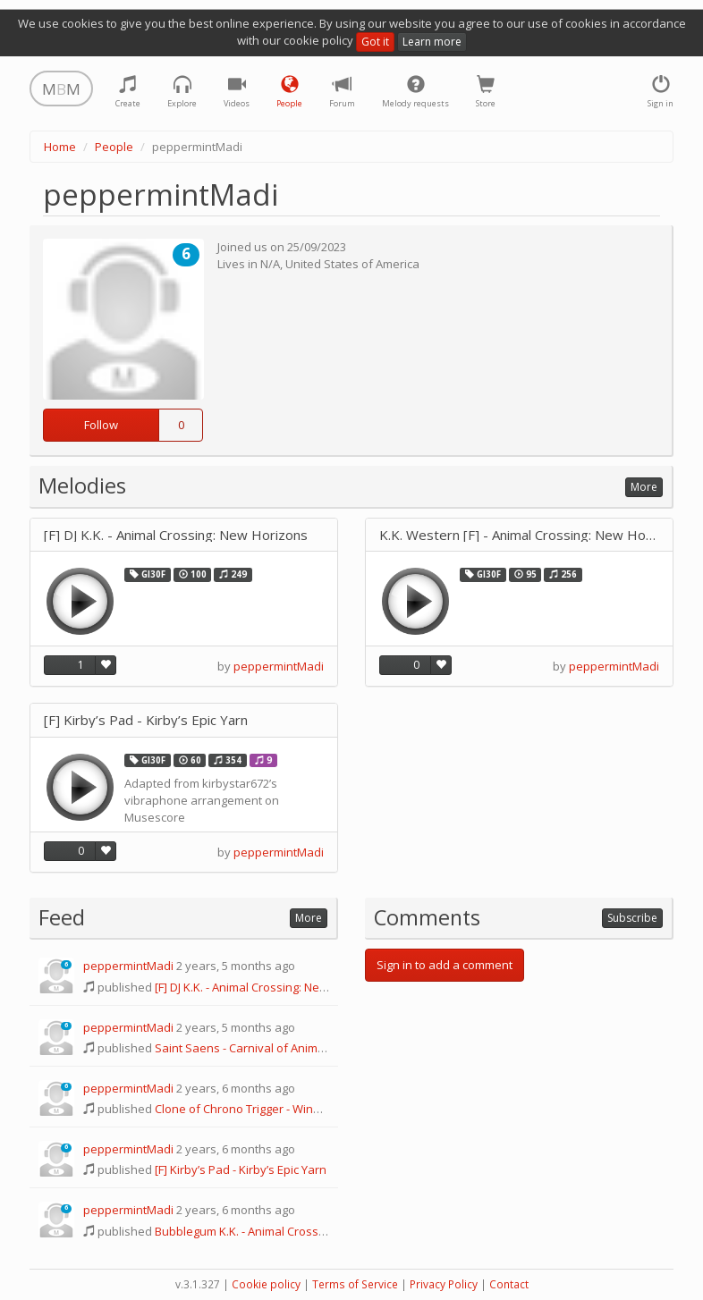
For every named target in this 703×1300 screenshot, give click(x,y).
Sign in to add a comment (444, 965)
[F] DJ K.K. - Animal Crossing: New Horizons (176, 535)
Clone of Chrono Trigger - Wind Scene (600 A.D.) (281, 1109)
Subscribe (632, 917)
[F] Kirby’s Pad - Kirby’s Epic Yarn (146, 720)
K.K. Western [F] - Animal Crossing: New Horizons (519, 535)
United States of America (352, 264)
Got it (375, 41)
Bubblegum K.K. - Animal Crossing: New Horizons (285, 1231)
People (114, 147)
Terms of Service (355, 1284)
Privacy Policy (444, 1284)
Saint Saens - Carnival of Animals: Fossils (265, 1048)
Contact (509, 1284)
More (644, 486)
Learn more (432, 41)
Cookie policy (266, 1284)
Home (60, 147)
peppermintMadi (278, 666)
